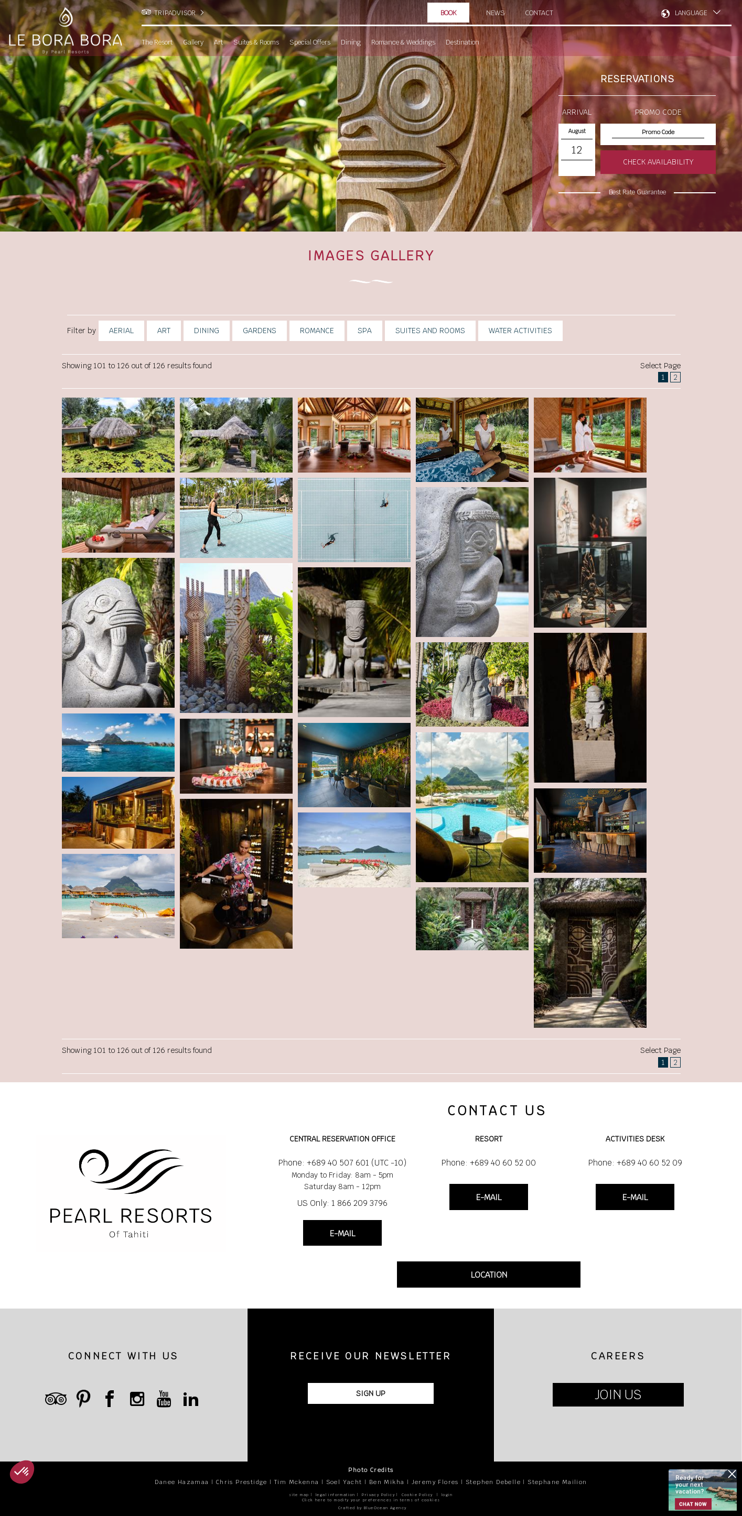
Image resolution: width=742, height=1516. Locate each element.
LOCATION (489, 1275)
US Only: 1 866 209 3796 (342, 1203)
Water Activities (520, 330)
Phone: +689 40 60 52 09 (635, 1163)
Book (448, 13)
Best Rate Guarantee (637, 192)
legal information (336, 1494)
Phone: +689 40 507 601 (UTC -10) (342, 1163)
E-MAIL (342, 1233)
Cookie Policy (417, 1494)
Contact (539, 12)
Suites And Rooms (430, 330)
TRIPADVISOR (175, 13)
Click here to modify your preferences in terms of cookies (371, 1500)
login (447, 1494)
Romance (317, 330)
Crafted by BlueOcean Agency (372, 1508)
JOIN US (618, 1395)
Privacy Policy (378, 1494)
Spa (364, 330)
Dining (206, 330)
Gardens (259, 330)
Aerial (121, 330)
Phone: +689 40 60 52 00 (489, 1163)
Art (163, 330)
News (496, 12)
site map (299, 1494)
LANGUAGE (691, 13)
